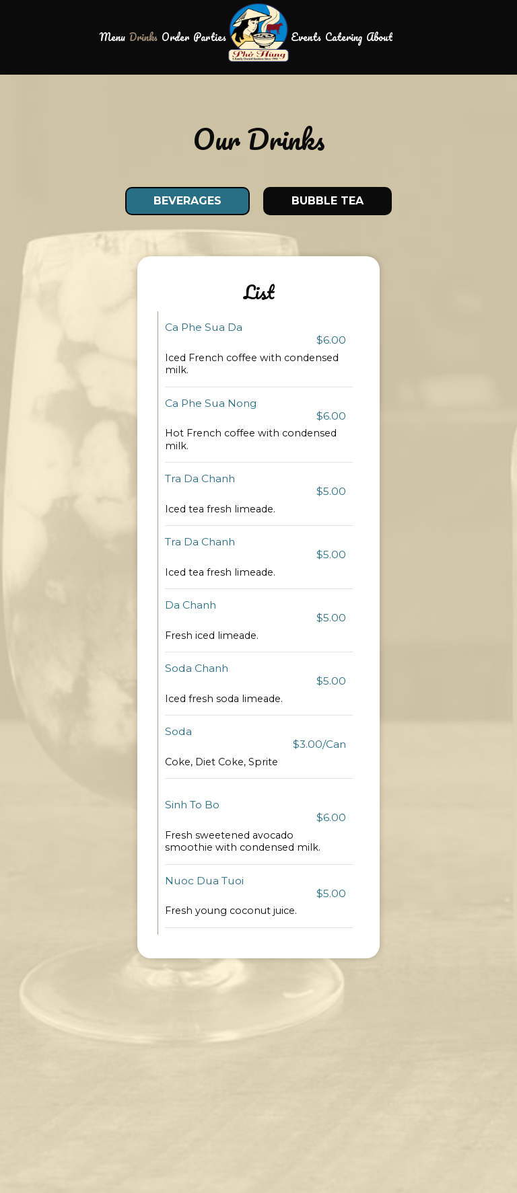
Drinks (143, 37)
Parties (209, 37)
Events (306, 37)
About (379, 37)
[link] (258, 32)
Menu (112, 37)
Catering (343, 37)
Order (175, 37)
